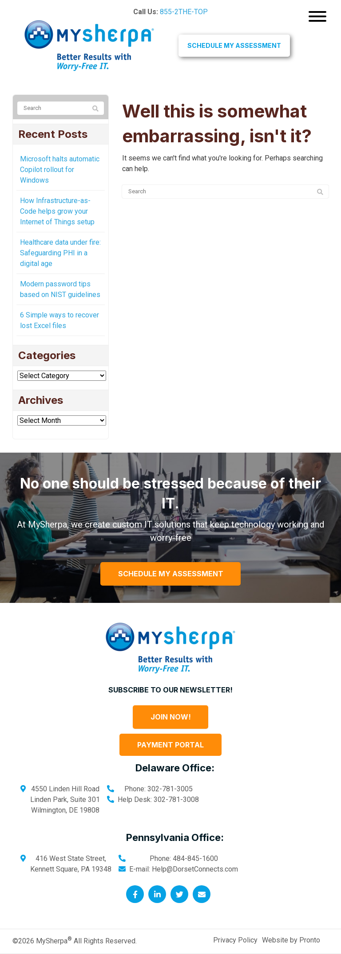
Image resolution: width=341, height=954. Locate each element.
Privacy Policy (235, 940)
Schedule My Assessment (234, 45)
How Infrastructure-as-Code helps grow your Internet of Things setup (57, 211)
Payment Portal (170, 744)
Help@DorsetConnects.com (195, 869)
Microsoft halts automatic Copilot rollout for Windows (59, 169)
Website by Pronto (291, 940)
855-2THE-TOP (184, 12)
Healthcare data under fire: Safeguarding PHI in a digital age (60, 253)
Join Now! (171, 716)
